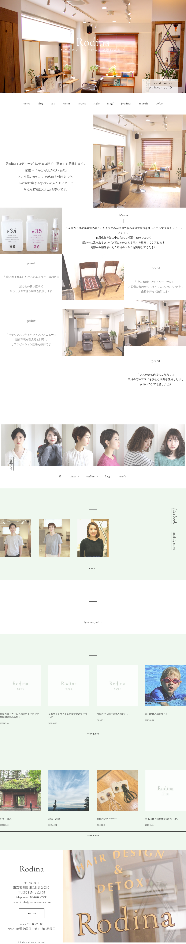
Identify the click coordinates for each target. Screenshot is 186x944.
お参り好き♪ (6, 819)
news (27, 104)
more (92, 568)
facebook (174, 516)
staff (110, 104)
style (97, 104)
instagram (174, 541)
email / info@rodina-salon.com (32, 902)
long (107, 477)
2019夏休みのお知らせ (156, 714)
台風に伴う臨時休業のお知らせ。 (114, 714)
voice (159, 104)
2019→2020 (54, 819)
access (82, 104)
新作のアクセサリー (107, 819)
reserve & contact (160, 83)
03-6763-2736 (38, 897)
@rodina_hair (92, 622)
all (59, 477)
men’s (122, 477)
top (53, 104)
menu (66, 104)
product (126, 104)
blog (40, 104)
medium (90, 477)
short (73, 477)
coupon (11, 463)
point (123, 214)
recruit (143, 104)
